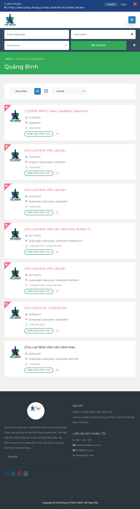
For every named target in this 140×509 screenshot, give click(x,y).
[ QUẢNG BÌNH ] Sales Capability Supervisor (56, 111)
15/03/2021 (35, 157)
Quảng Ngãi (46, 162)
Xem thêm (13, 457)
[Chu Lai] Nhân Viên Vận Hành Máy (49, 347)
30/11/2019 (35, 235)
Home (9, 58)
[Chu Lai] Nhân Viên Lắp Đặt (45, 150)
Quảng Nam (48, 201)
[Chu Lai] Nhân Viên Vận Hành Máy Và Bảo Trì (57, 229)
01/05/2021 (35, 117)
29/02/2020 (35, 353)
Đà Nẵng (73, 240)
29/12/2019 (35, 196)
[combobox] (103, 34)
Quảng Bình (35, 122)
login (123, 4)
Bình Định (74, 280)
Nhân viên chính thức (38, 134)
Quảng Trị (34, 162)
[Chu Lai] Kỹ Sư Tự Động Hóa (45, 308)
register (111, 4)
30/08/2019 (35, 314)
